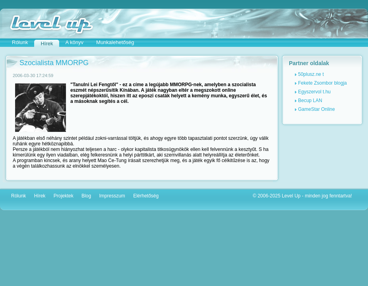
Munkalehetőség (115, 42)
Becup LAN (310, 100)
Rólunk (20, 42)
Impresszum (112, 196)
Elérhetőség (146, 196)
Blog (86, 196)
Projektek (64, 196)
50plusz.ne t (311, 74)
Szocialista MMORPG (54, 63)
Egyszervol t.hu (314, 92)
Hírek (40, 196)
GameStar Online (316, 109)
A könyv (75, 42)
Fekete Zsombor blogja (322, 83)
